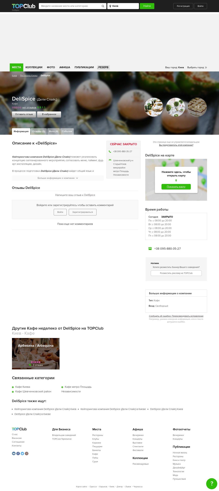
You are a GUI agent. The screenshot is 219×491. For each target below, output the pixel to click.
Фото (51, 67)
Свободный (161, 305)
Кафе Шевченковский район (33, 391)
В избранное (49, 114)
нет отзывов (29, 107)
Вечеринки (138, 435)
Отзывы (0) (38, 131)
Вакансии (17, 438)
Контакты (16, 445)
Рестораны (97, 435)
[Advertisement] (109, 38)
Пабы (95, 457)
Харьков (103, 486)
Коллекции (33, 67)
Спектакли (138, 446)
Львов (128, 486)
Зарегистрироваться (82, 212)
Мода (175, 475)
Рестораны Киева (28, 75)
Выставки (137, 442)
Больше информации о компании (58, 178)
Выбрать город (195, 67)
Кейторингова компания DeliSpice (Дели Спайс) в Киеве (113, 409)
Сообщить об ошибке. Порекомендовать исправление (176, 316)
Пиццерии (97, 446)
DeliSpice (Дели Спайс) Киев (166, 409)
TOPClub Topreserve (62, 439)
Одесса (93, 486)
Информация (21, 131)
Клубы (95, 439)
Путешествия (179, 479)
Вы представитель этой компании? (176, 145)
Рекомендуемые (141, 464)
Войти (200, 6)
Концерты (137, 439)
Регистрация (183, 6)
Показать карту (176, 186)
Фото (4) (53, 131)
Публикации (84, 67)
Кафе (15, 103)
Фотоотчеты (181, 429)
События (67, 131)
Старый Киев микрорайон (119, 166)
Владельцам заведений (64, 435)
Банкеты (96, 450)
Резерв (103, 67)
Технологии (178, 471)
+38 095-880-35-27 (122, 151)
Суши (95, 461)
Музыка (177, 464)
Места (16, 67)
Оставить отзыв (24, 114)
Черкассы (138, 486)
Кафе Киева (22, 387)
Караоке (96, 442)
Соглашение (18, 442)
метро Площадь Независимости (121, 173)
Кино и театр (179, 460)
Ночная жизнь (180, 452)
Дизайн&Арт (179, 467)
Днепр (120, 486)
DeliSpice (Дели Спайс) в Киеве (33, 414)
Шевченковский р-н (123, 160)
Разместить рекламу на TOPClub (176, 273)
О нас (15, 434)
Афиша (64, 67)
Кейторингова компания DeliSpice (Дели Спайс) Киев (45, 409)
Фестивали (138, 450)
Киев (14, 75)
